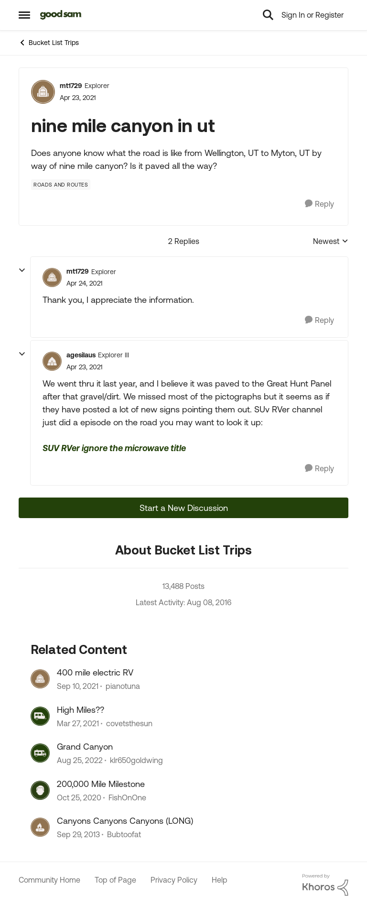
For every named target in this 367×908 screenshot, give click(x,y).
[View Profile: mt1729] (43, 92)
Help (219, 879)
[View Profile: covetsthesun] (40, 716)
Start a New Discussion (184, 508)
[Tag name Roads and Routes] (60, 184)
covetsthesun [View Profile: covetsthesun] (129, 723)
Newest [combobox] (330, 242)
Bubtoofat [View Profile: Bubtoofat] (124, 834)
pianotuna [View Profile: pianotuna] (123, 686)
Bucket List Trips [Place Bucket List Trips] (49, 42)
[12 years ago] (78, 834)
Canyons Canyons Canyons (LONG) (125, 821)
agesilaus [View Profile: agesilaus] (81, 355)
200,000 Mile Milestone (101, 784)
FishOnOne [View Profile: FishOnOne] (127, 797)
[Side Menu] (24, 15)
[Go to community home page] (61, 15)
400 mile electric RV (95, 672)
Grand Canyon (85, 747)
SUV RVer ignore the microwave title (114, 448)
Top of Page (115, 879)
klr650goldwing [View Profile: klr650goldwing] (136, 760)
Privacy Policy (174, 879)
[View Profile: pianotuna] (40, 678)
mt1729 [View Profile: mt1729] (71, 85)
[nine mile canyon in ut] (84, 283)
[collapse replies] (22, 270)
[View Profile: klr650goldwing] (40, 753)
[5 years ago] (78, 723)
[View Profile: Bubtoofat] (40, 827)
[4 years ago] (77, 686)
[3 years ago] (80, 760)
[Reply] (319, 204)
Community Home (49, 879)
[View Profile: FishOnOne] (40, 790)
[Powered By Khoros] (325, 885)
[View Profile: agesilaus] (52, 361)
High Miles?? (80, 710)
